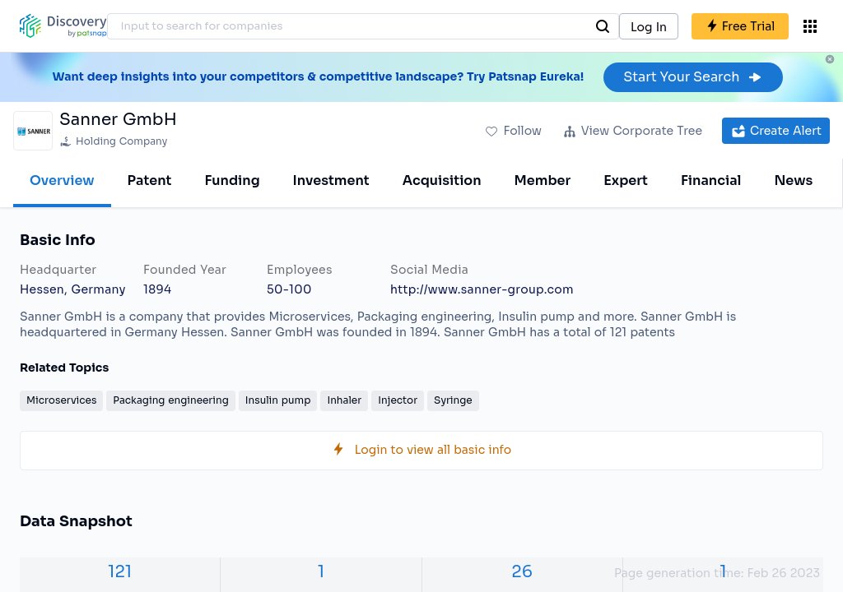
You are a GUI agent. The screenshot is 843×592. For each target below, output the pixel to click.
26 (522, 572)
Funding (231, 180)
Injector (397, 400)
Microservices (61, 400)
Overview (62, 180)
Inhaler (344, 400)
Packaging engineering (170, 400)
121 (120, 572)
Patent (150, 180)
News (793, 180)
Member (543, 180)
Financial (711, 180)
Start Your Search (692, 77)
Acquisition (442, 180)
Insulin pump (278, 400)
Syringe (453, 400)
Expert (625, 180)
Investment (331, 180)
